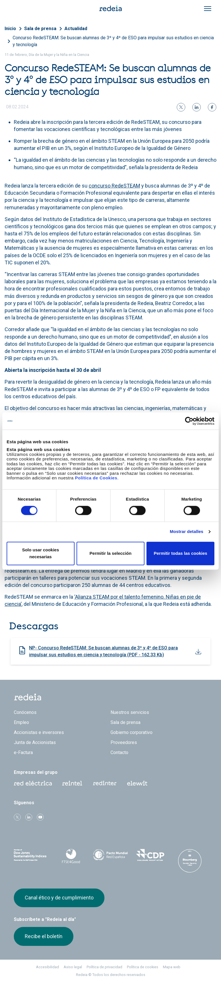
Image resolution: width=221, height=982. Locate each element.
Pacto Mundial (110, 855)
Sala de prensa (40, 28)
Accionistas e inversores (39, 732)
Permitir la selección (110, 553)
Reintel (72, 783)
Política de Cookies (96, 477)
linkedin (28, 817)
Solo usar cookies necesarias (40, 553)
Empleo (21, 722)
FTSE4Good (71, 856)
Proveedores (123, 742)
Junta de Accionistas (35, 742)
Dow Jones (31, 855)
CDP (150, 855)
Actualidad (75, 28)
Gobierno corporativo (131, 732)
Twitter (17, 817)
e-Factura (23, 752)
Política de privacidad (104, 967)
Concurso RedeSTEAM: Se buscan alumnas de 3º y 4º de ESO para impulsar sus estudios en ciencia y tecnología (113, 41)
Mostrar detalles (186, 531)
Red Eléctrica (33, 783)
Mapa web (171, 967)
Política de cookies (142, 967)
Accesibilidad (47, 967)
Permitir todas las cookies (180, 553)
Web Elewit (137, 783)
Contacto (119, 752)
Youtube (40, 817)
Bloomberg (189, 860)
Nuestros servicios (129, 712)
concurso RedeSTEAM (114, 186)
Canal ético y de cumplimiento (59, 898)
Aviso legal (73, 967)
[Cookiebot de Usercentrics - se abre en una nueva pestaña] (189, 421)
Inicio (10, 28)
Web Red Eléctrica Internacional (105, 783)
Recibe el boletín (43, 936)
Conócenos (25, 712)
